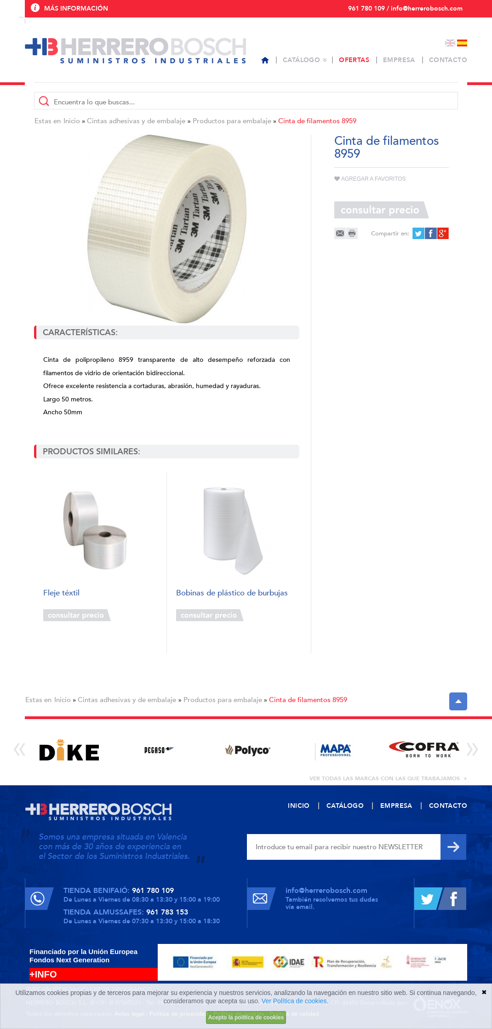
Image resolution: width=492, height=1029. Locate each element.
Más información (76, 8)
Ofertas (354, 60)
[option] (69, 749)
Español (462, 43)
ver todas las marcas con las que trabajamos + (388, 778)
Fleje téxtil (61, 593)
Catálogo (301, 60)
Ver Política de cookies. (295, 1001)
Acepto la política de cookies (246, 1017)
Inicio (71, 121)
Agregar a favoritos (370, 179)
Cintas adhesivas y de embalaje (136, 121)
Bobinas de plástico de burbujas (232, 593)
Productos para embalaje (232, 121)
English (450, 43)
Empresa (399, 60)
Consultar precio (77, 615)
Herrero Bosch (135, 50)
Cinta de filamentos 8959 (317, 121)
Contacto (448, 60)
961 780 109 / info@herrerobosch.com (405, 8)
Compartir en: (390, 233)
